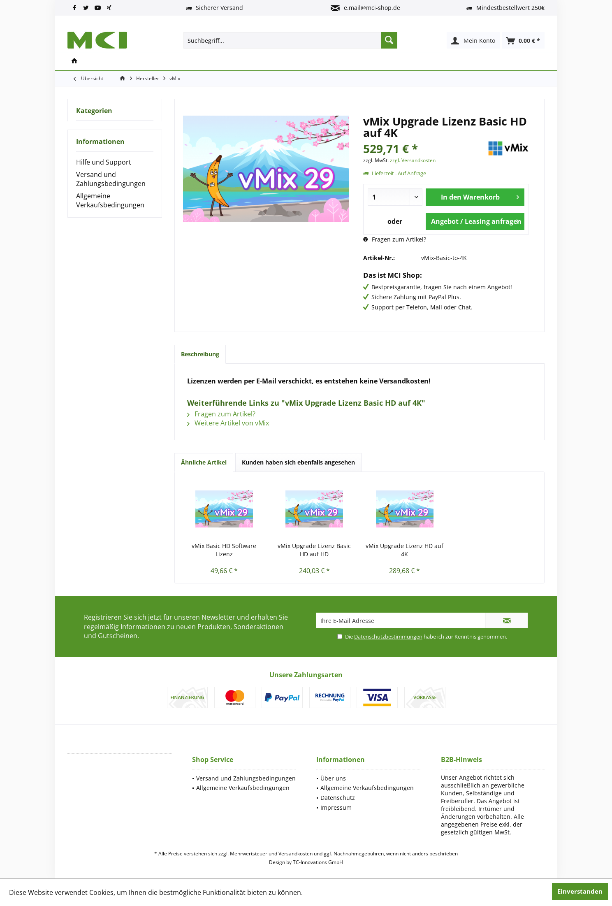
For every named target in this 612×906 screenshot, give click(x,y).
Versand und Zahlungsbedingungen (111, 179)
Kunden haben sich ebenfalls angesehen (298, 462)
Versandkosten (295, 853)
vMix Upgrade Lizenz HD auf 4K (404, 550)
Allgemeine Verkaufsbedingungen (110, 200)
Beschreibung (200, 354)
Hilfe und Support (103, 162)
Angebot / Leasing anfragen (476, 220)
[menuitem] (523, 40)
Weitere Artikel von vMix (228, 422)
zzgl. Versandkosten (413, 160)
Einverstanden (580, 891)
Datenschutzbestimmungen (388, 636)
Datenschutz (337, 797)
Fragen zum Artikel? (394, 239)
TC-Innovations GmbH (318, 862)
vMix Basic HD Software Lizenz (224, 550)
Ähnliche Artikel (204, 462)
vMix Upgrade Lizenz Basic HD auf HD (314, 550)
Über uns (333, 778)
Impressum (336, 807)
